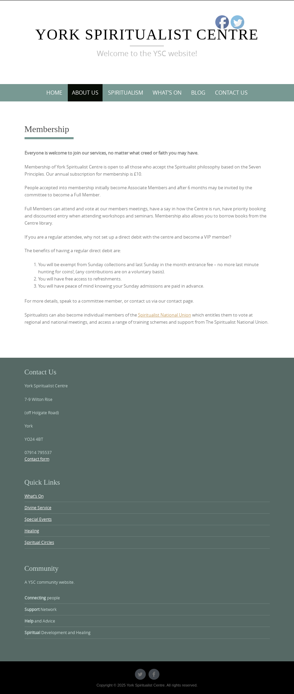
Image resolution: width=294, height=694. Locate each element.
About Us (85, 92)
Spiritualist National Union (164, 315)
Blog (198, 92)
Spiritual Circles (39, 542)
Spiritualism (125, 92)
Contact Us (231, 92)
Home (54, 92)
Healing (32, 530)
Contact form (37, 459)
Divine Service (38, 507)
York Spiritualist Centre (147, 34)
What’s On (167, 92)
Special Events (38, 519)
